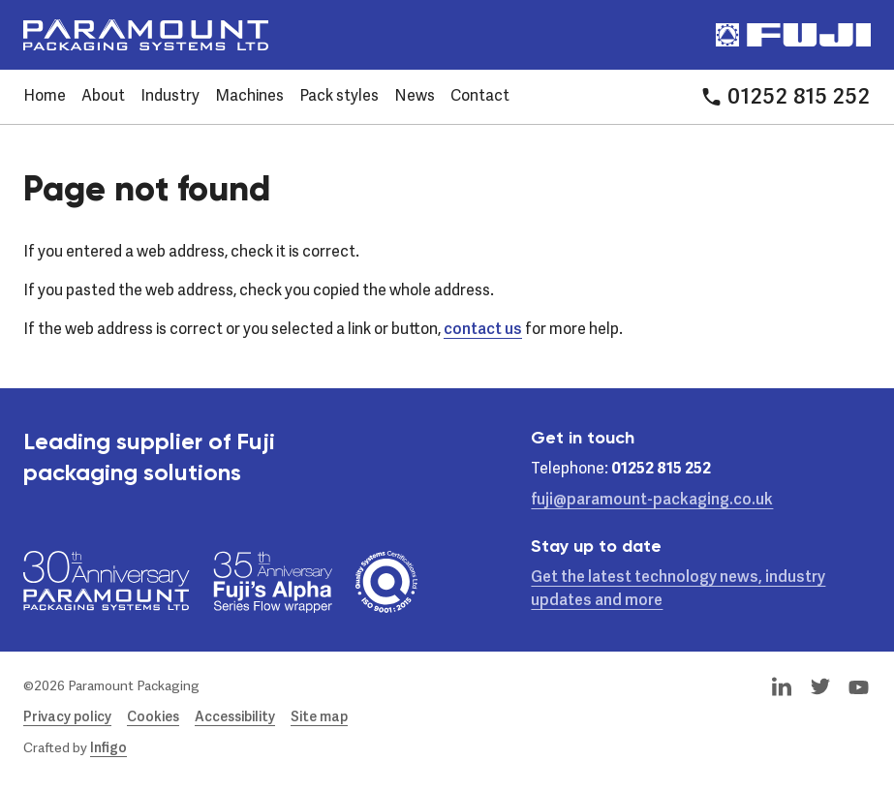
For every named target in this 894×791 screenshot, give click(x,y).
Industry (170, 97)
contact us (483, 330)
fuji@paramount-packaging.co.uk (652, 500)
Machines (249, 97)
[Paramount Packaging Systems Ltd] (145, 34)
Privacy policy (67, 717)
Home (44, 97)
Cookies (153, 717)
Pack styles (339, 97)
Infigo (108, 748)
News (414, 97)
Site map (319, 717)
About (103, 97)
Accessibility (235, 717)
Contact (479, 97)
